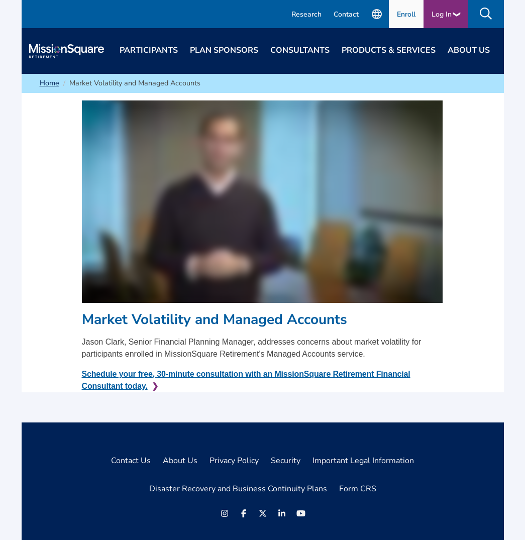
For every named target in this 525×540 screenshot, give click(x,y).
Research (306, 14)
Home (49, 83)
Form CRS (357, 488)
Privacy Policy (234, 460)
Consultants (300, 50)
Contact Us (131, 460)
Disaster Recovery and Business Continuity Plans (238, 488)
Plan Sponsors (224, 50)
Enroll (406, 14)
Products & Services (389, 50)
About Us (469, 50)
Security (285, 460)
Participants (149, 50)
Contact (346, 14)
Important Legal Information (363, 460)
